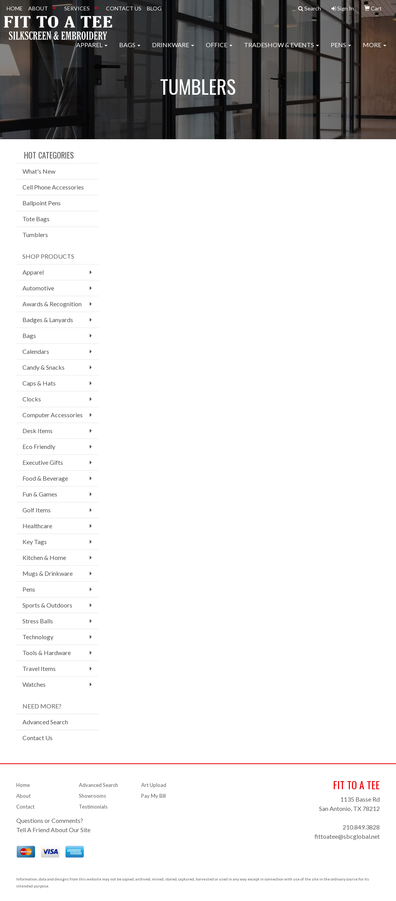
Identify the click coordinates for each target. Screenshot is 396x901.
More (374, 50)
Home (23, 785)
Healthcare (37, 525)
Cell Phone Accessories (53, 187)
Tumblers (35, 234)
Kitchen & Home (44, 557)
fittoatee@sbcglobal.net (347, 836)
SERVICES (77, 8)
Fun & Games (39, 494)
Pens (341, 50)
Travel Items (39, 668)
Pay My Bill (153, 796)
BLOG (154, 8)
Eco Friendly (38, 446)
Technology (37, 636)
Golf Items (36, 510)
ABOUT (38, 8)
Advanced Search (45, 721)
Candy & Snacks (43, 367)
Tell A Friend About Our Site (53, 829)
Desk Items (37, 430)
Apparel (92, 50)
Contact (25, 807)
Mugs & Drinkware (47, 573)
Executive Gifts (42, 462)
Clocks (31, 399)
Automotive (38, 288)
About (23, 796)
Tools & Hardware (46, 652)
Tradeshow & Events (281, 50)
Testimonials (93, 807)
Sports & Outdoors (47, 605)
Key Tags (34, 541)
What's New (38, 171)
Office (219, 50)
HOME (15, 8)
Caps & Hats (39, 383)
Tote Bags (36, 218)
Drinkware (173, 50)
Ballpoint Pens (41, 202)
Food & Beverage (45, 478)
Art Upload (153, 785)
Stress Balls (37, 621)
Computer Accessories (52, 414)
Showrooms (92, 796)
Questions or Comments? (49, 820)
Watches (34, 684)
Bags (129, 50)
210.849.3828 (361, 827)
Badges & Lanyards (47, 319)
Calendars (35, 351)
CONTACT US (124, 8)
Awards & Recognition (52, 303)
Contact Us (37, 737)
